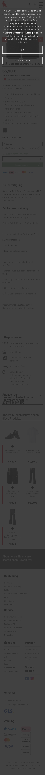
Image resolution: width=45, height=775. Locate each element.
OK (22, 49)
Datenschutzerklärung (22, 32)
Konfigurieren (22, 60)
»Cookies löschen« (30, 35)
